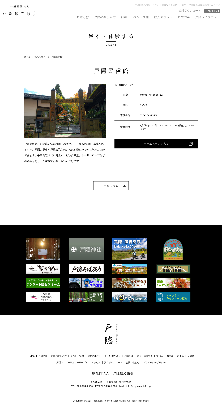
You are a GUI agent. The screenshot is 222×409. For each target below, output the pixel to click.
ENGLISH (212, 11)
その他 (190, 356)
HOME (31, 356)
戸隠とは (83, 17)
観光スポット (163, 17)
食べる (159, 356)
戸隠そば (128, 356)
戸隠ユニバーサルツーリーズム (72, 363)
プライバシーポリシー (154, 363)
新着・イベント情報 (135, 17)
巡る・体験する (145, 356)
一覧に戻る (111, 185)
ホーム (27, 56)
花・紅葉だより (113, 356)
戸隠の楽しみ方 (105, 17)
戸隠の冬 (184, 17)
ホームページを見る (156, 144)
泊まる (180, 356)
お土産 (170, 356)
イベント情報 (77, 356)
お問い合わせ (132, 363)
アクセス (96, 363)
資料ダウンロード (190, 10)
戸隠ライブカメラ (207, 17)
